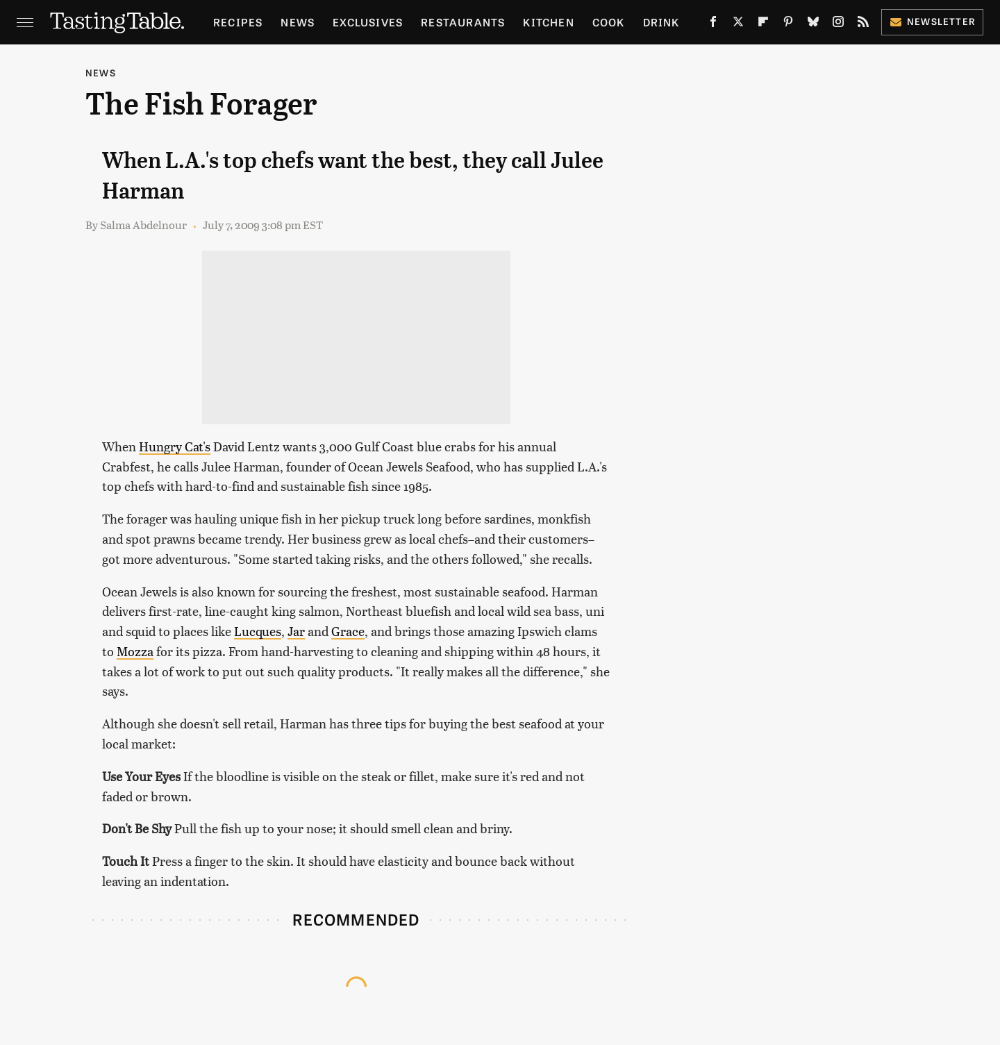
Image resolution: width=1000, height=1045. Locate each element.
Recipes (237, 22)
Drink (661, 22)
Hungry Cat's (174, 446)
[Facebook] (713, 24)
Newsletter (932, 21)
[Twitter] (738, 24)
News (298, 22)
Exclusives (368, 22)
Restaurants (463, 22)
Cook (608, 22)
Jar (296, 630)
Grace (348, 630)
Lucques (257, 630)
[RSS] (863, 24)
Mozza (135, 651)
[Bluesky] (813, 24)
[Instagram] (838, 24)
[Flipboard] (763, 24)
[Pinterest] (788, 24)
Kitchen (548, 22)
